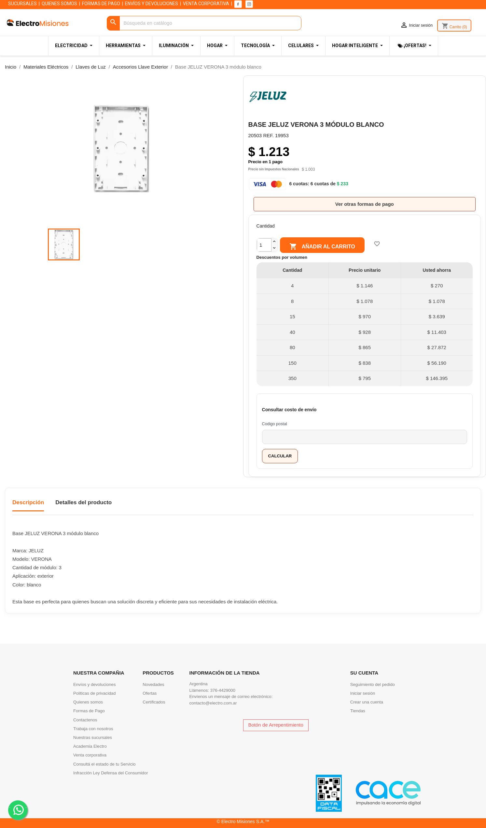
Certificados (154, 702)
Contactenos (85, 719)
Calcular (280, 455)
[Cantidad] (264, 245)
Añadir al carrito (322, 247)
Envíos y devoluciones (94, 684)
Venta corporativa (89, 755)
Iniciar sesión (362, 693)
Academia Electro (90, 746)
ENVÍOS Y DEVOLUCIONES (151, 3)
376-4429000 (222, 690)
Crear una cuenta (366, 702)
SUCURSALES (22, 3)
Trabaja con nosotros (93, 728)
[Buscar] (204, 23)
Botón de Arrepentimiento (275, 725)
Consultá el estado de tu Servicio (104, 764)
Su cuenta (364, 673)
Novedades (153, 684)
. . (18, 809)
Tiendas (357, 710)
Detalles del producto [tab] (83, 502)
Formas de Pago (89, 710)
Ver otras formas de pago (364, 204)
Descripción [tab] (28, 502)
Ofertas (150, 693)
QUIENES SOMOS (59, 3)
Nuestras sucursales (92, 737)
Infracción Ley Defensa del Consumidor (110, 772)
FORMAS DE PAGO (101, 3)
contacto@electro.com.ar (213, 703)
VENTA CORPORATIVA (206, 3)
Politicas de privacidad (94, 693)
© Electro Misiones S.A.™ (243, 821)
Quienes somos (88, 702)
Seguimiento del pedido (372, 684)
